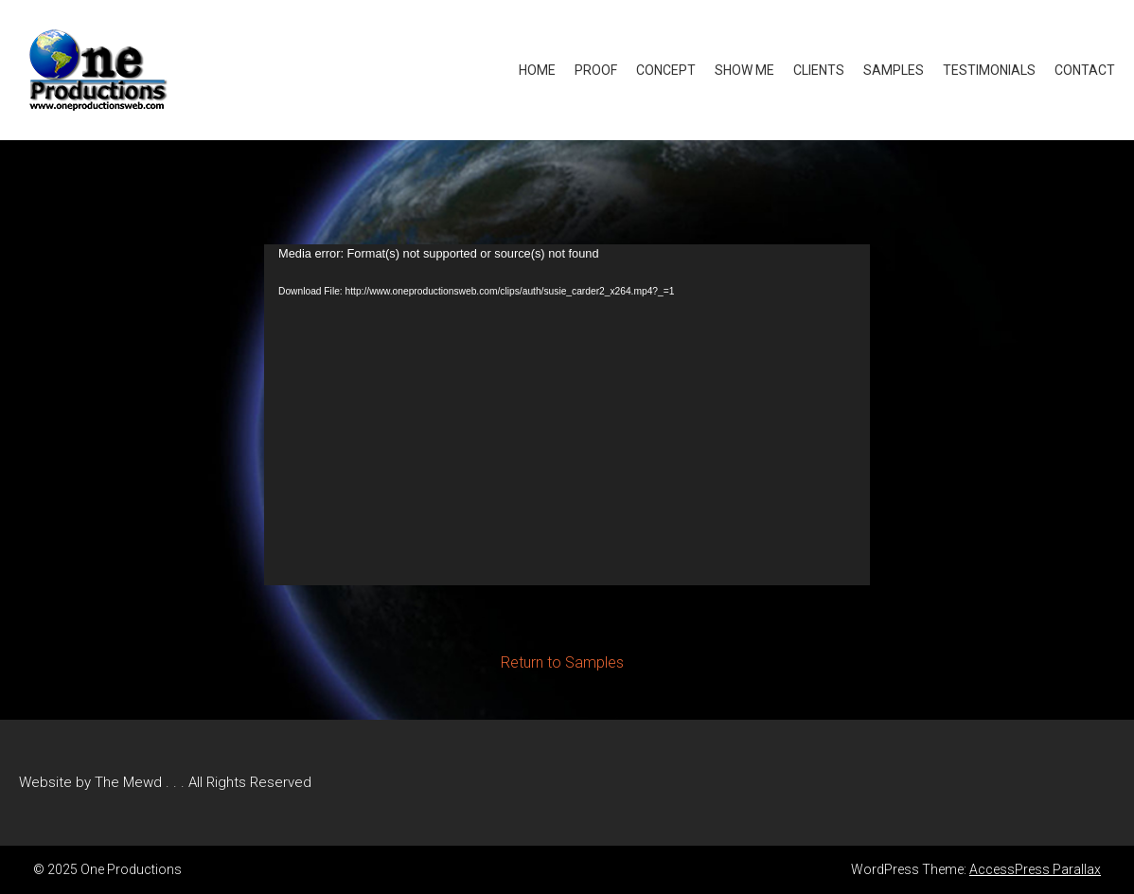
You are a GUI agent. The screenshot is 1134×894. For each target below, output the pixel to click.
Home (537, 70)
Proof (596, 70)
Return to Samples (562, 662)
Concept (666, 70)
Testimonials (989, 70)
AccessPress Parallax (1035, 869)
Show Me (744, 70)
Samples (893, 70)
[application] (567, 414)
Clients (818, 70)
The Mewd (128, 782)
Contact (1084, 70)
